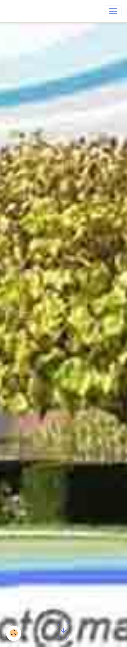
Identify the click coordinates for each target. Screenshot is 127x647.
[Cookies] (13, 633)
